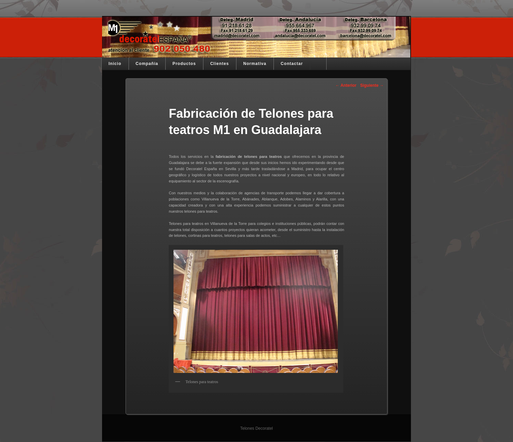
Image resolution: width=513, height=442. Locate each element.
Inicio (115, 63)
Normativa (254, 63)
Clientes (219, 63)
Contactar (292, 63)
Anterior (346, 85)
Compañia (147, 63)
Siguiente (372, 85)
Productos (184, 63)
